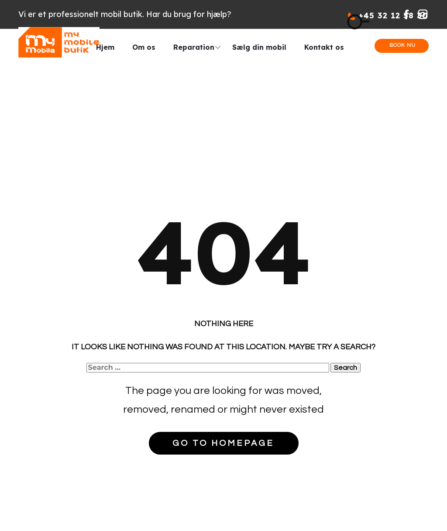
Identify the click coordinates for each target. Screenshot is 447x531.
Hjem (105, 47)
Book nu (402, 45)
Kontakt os (324, 47)
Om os (143, 47)
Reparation (193, 47)
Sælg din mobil (259, 47)
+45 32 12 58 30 (388, 15)
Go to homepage (223, 443)
